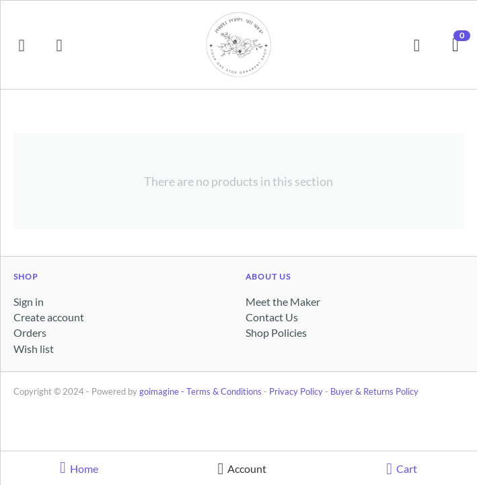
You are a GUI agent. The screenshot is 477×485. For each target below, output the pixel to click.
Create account (48, 317)
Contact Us (272, 317)
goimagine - (162, 391)
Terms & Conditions (224, 391)
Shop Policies (276, 332)
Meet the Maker (283, 301)
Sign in (28, 301)
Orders (29, 332)
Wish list (33, 348)
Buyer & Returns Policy (374, 391)
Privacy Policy (296, 391)
